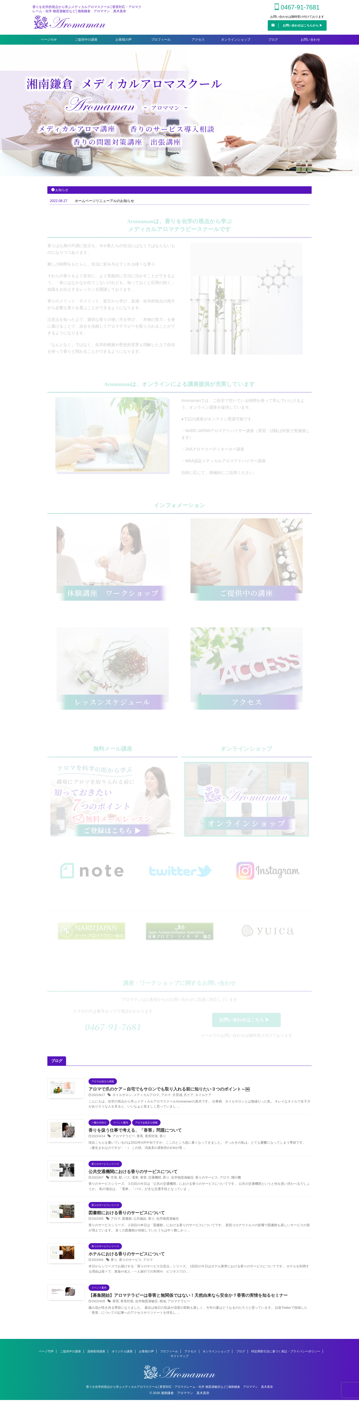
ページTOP (48, 42)
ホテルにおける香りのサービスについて (124, 1256)
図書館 (125, 1221)
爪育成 (172, 1097)
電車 (134, 1180)
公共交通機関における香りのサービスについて (130, 1174)
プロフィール (161, 42)
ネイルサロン (121, 1097)
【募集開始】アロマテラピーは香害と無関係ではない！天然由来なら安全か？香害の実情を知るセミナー (182, 1297)
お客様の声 (123, 42)
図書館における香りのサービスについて (124, 1215)
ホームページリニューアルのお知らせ (104, 203)
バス (126, 1180)
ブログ (273, 42)
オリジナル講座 (122, 1352)
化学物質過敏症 (177, 1180)
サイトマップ (179, 1357)
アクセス (198, 42)
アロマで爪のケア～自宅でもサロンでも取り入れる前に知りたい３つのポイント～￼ (164, 1092)
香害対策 (149, 1138)
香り (159, 1138)
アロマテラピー (122, 1138)
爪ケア (183, 1097)
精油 (159, 1303)
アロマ (162, 1097)
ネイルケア (196, 1097)
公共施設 (138, 1221)
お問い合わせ (310, 42)
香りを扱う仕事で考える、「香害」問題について (132, 1133)
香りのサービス (200, 1180)
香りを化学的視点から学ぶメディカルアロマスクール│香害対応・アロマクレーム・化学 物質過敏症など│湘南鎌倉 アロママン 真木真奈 (179, 1388)
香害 (138, 1138)
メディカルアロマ (144, 1097)
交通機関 (152, 1180)
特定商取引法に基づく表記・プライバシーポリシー (285, 1352)
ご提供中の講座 (86, 42)
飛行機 (227, 1180)
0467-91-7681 (297, 8)
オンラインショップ (235, 42)
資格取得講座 (96, 1352)
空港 (114, 1180)
